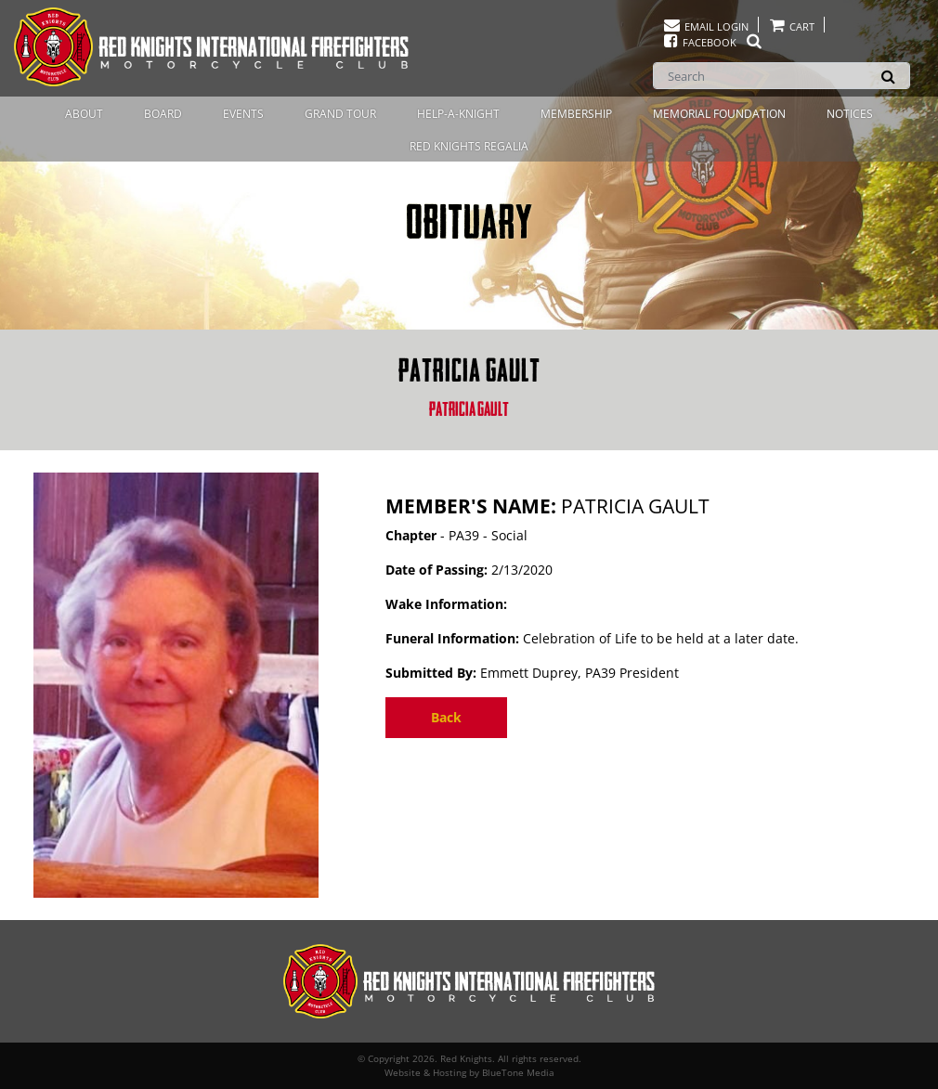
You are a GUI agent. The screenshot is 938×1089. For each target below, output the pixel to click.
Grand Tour (340, 114)
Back (446, 717)
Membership (576, 114)
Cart (791, 26)
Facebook (712, 42)
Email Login (705, 26)
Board (163, 114)
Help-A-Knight (458, 114)
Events (243, 114)
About (84, 114)
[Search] (781, 75)
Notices (850, 114)
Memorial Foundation (719, 114)
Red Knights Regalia (469, 146)
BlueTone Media (518, 1072)
